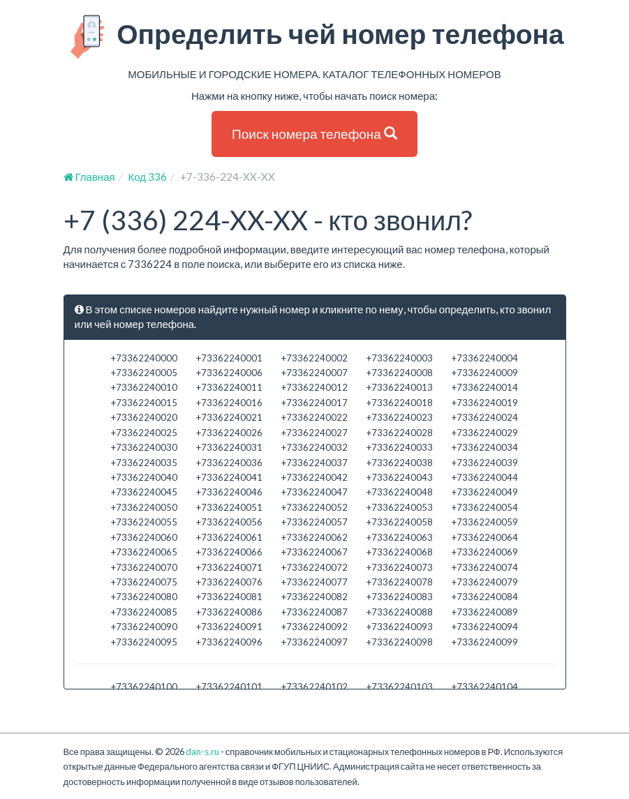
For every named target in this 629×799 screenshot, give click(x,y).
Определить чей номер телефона (314, 37)
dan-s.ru (202, 751)
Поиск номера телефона (314, 134)
